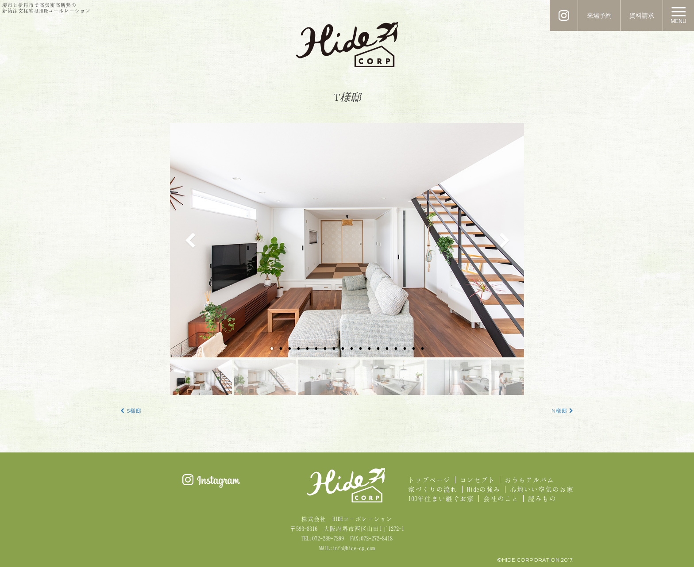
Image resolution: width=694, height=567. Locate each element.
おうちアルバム (529, 479)
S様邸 (131, 411)
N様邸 (562, 411)
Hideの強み (484, 489)
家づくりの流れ (433, 489)
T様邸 (347, 97)
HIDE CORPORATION (347, 44)
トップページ (429, 479)
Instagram (211, 481)
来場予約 (599, 15)
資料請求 (641, 15)
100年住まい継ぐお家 (441, 498)
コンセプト (477, 479)
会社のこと (501, 498)
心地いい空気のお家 (542, 489)
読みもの (542, 498)
